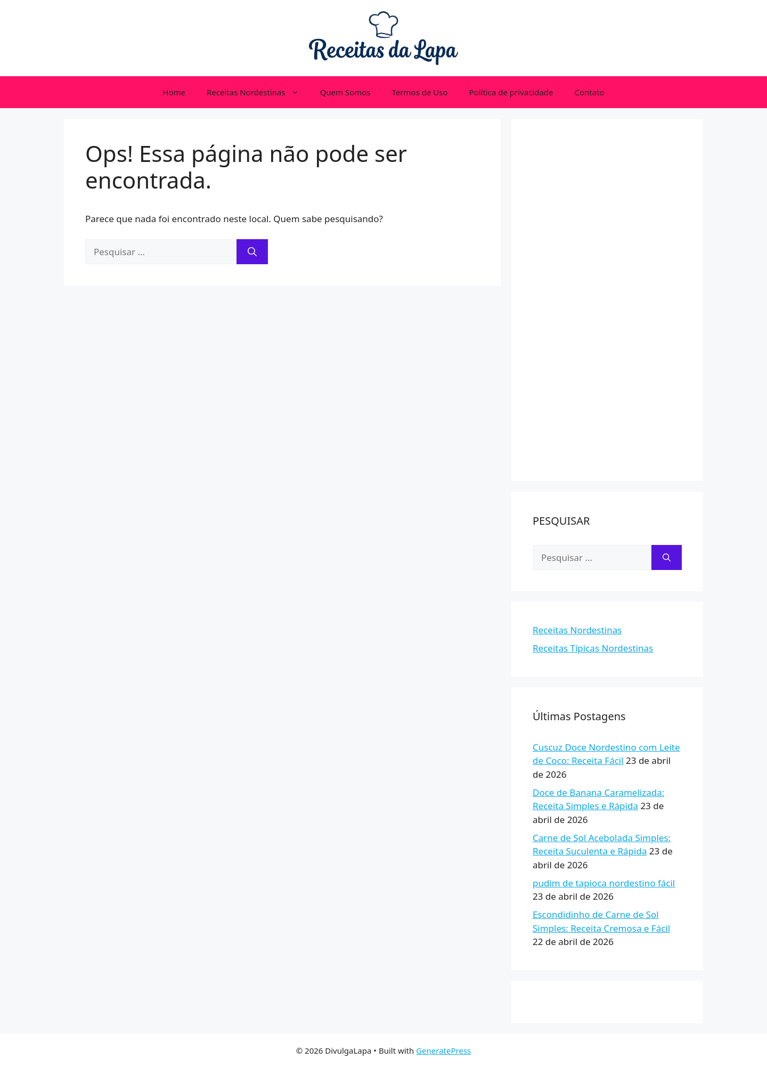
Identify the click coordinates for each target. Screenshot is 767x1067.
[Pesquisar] (252, 252)
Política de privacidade (511, 92)
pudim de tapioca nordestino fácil (604, 883)
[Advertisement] (607, 300)
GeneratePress (443, 1050)
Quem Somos (345, 92)
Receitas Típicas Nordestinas (593, 648)
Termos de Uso (420, 92)
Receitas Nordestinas (258, 92)
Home (173, 92)
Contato (590, 92)
